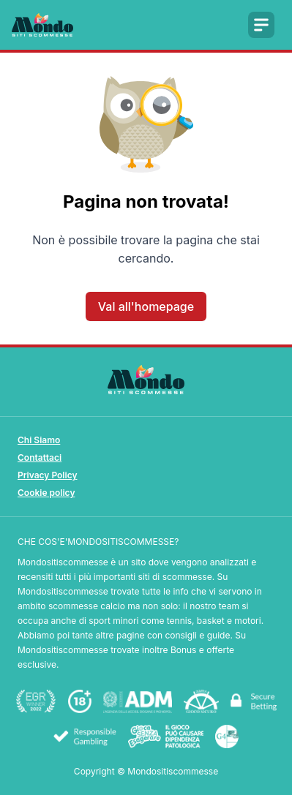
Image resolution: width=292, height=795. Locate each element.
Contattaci (39, 457)
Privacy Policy (47, 475)
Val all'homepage (146, 306)
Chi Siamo (39, 439)
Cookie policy (46, 492)
